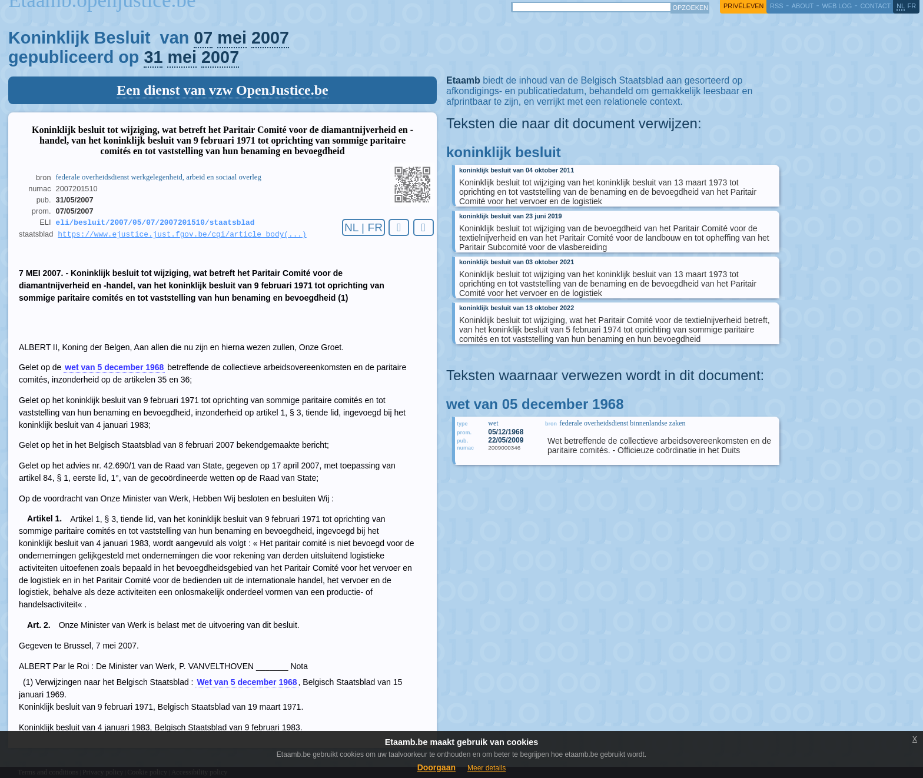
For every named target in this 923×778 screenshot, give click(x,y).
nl (901, 5)
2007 (270, 37)
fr (912, 5)
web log (837, 5)
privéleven (743, 5)
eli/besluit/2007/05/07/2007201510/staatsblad (155, 223)
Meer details (486, 768)
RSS (776, 5)
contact (875, 5)
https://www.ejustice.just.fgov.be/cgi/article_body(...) (182, 236)
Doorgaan (436, 767)
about (803, 5)
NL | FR (363, 227)
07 (203, 37)
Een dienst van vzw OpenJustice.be (222, 90)
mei (232, 37)
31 (153, 57)
